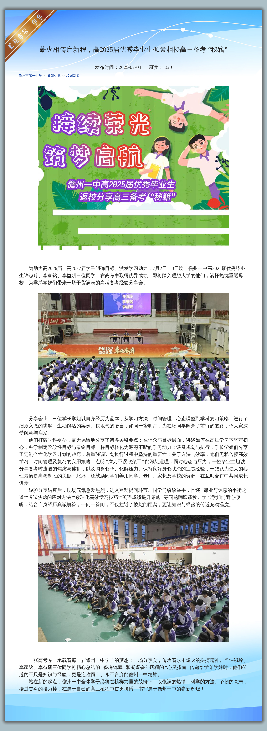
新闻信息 (54, 76)
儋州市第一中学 (30, 76)
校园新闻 (73, 76)
